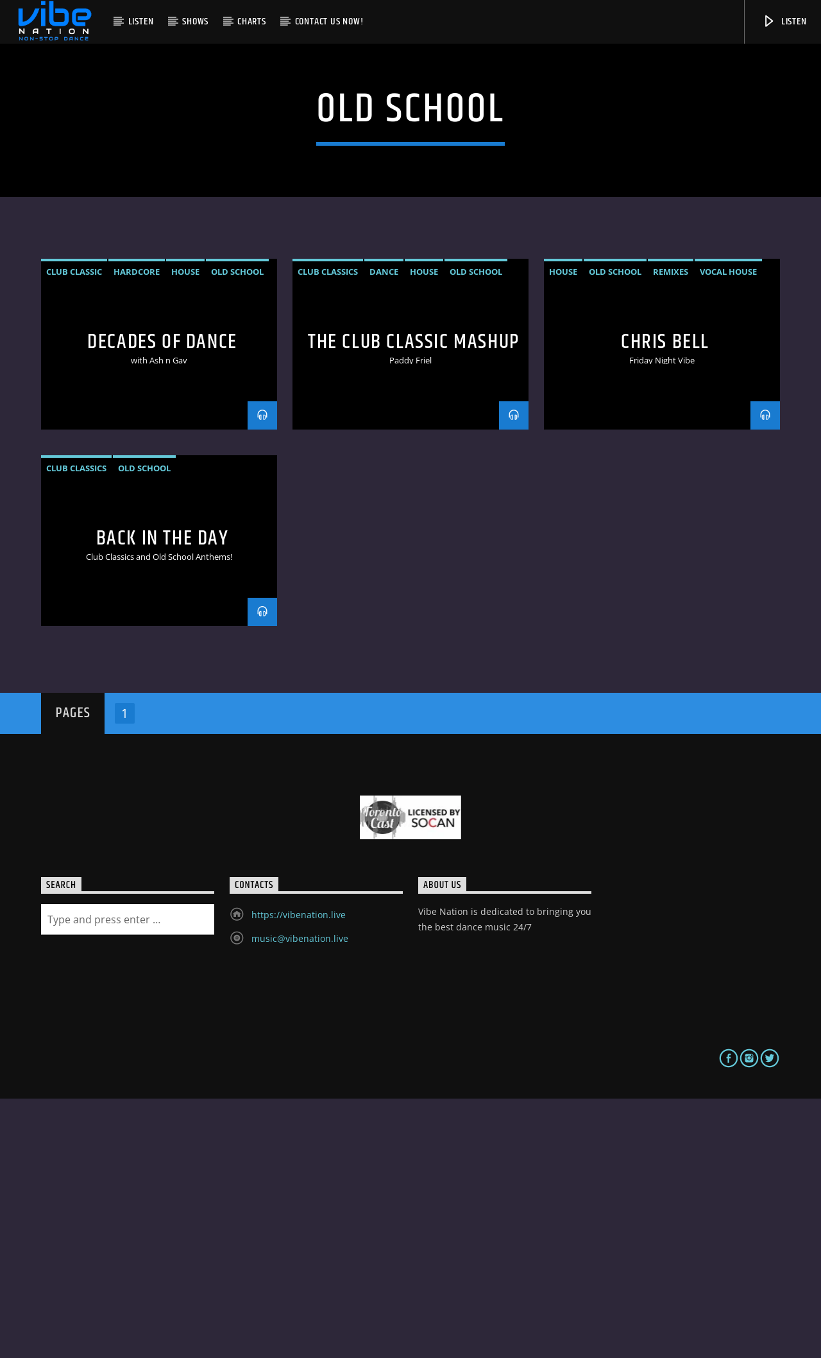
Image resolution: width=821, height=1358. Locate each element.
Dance (383, 531)
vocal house (728, 531)
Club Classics (328, 531)
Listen (141, 21)
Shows (195, 21)
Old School (237, 531)
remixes (670, 531)
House (185, 531)
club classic (74, 531)
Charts (251, 21)
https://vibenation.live (298, 1174)
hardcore (137, 531)
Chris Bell (665, 601)
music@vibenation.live (299, 1198)
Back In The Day (162, 798)
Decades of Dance (162, 601)
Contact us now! (329, 21)
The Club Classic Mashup (414, 601)
